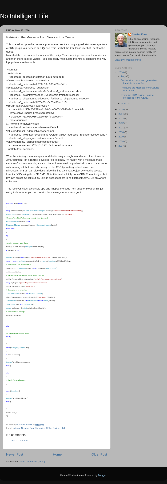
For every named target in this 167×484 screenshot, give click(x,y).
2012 (121, 123)
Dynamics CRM (43, 428)
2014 (121, 114)
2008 (121, 141)
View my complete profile (128, 59)
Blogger (102, 475)
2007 (121, 146)
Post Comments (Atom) (33, 461)
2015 (121, 109)
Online (56, 428)
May (123, 76)
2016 (121, 72)
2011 (121, 127)
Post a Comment (19, 440)
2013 (121, 118)
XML (63, 428)
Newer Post (14, 454)
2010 (121, 132)
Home (57, 454)
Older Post (99, 454)
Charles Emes (139, 34)
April (124, 103)
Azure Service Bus (24, 428)
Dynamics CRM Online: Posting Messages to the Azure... (137, 96)
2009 (121, 136)
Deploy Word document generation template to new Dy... (139, 81)
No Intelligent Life (24, 16)
